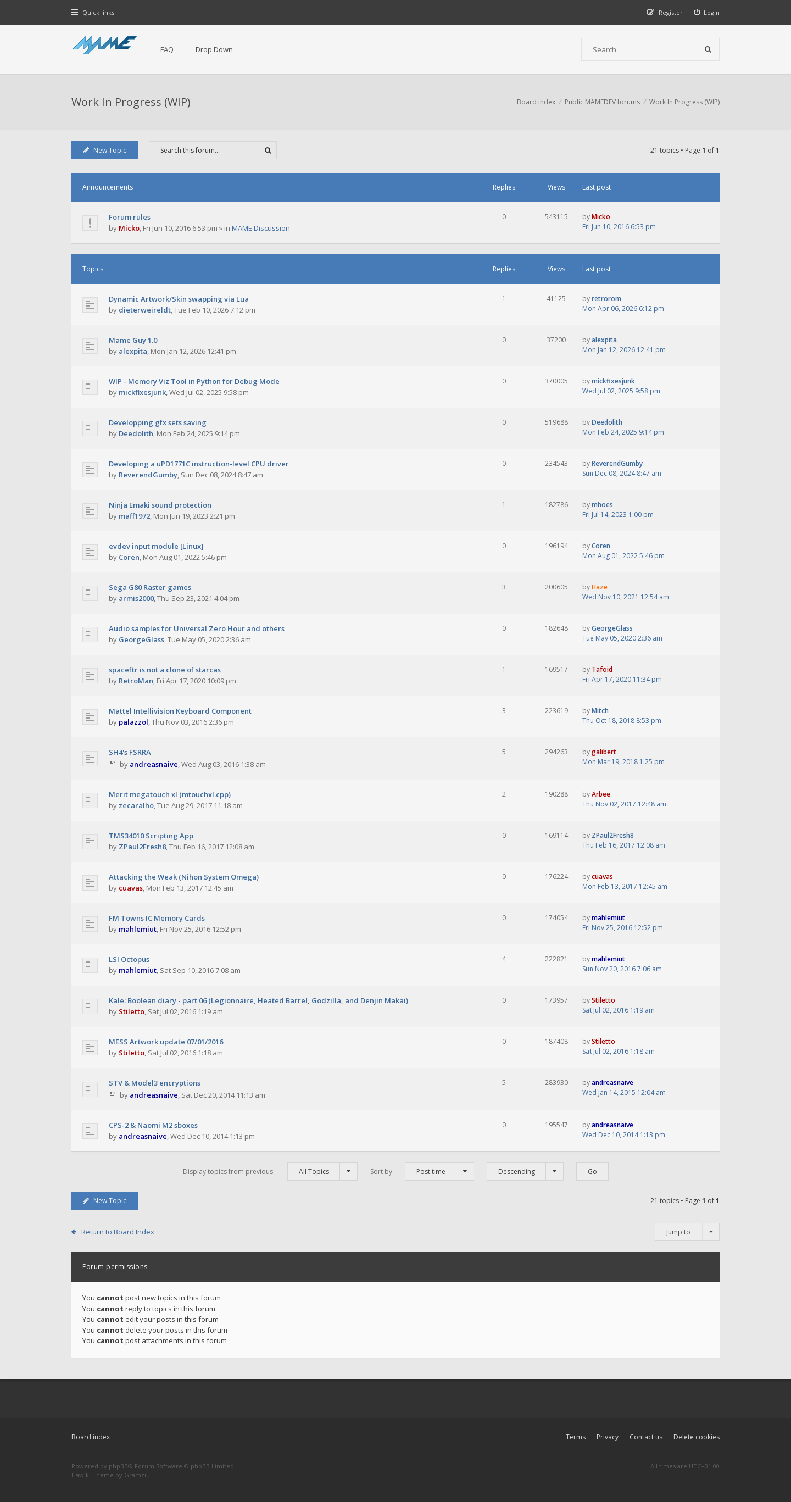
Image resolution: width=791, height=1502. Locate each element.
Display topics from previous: (270, 1171)
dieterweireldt (145, 310)
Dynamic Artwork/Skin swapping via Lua (179, 299)
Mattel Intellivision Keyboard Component (180, 711)
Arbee (601, 794)
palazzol (133, 722)
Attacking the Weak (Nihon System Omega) (184, 877)
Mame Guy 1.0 (133, 340)
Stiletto (131, 1011)
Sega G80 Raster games (150, 587)
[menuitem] (707, 12)
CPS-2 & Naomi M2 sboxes (153, 1125)
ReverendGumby (148, 475)
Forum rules (130, 217)
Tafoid (602, 669)
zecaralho (136, 805)
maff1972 (134, 516)
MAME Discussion (261, 228)
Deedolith (136, 433)
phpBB (118, 1466)
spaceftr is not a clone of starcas (165, 670)
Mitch (600, 710)
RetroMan (136, 681)
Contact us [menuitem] (646, 1437)
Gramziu (137, 1475)
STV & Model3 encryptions (154, 1083)
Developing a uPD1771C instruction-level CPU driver (199, 464)
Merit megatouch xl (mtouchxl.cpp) (170, 794)
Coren (129, 557)
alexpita (133, 351)
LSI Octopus (129, 959)
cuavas (131, 888)
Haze (600, 587)
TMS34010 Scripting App (151, 836)
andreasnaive (154, 764)
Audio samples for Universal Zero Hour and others (197, 628)
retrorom (606, 298)
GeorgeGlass (141, 639)
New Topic (104, 150)
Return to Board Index (117, 1232)
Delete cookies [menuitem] (696, 1437)
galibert (604, 751)
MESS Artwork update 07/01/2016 (166, 1042)
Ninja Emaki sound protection (160, 505)
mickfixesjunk (142, 392)
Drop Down (214, 49)
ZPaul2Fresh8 (142, 847)
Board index (90, 1437)
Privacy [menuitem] (608, 1437)
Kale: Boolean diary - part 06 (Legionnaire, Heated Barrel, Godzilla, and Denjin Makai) (258, 1000)
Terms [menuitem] (576, 1437)
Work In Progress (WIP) (131, 101)
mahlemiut (138, 929)
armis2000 (136, 598)
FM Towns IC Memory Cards (157, 918)
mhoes (602, 504)
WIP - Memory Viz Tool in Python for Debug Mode (194, 381)
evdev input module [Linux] (156, 546)
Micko (129, 228)
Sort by (422, 1171)
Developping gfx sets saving (158, 422)
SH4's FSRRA (130, 752)
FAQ (167, 49)
